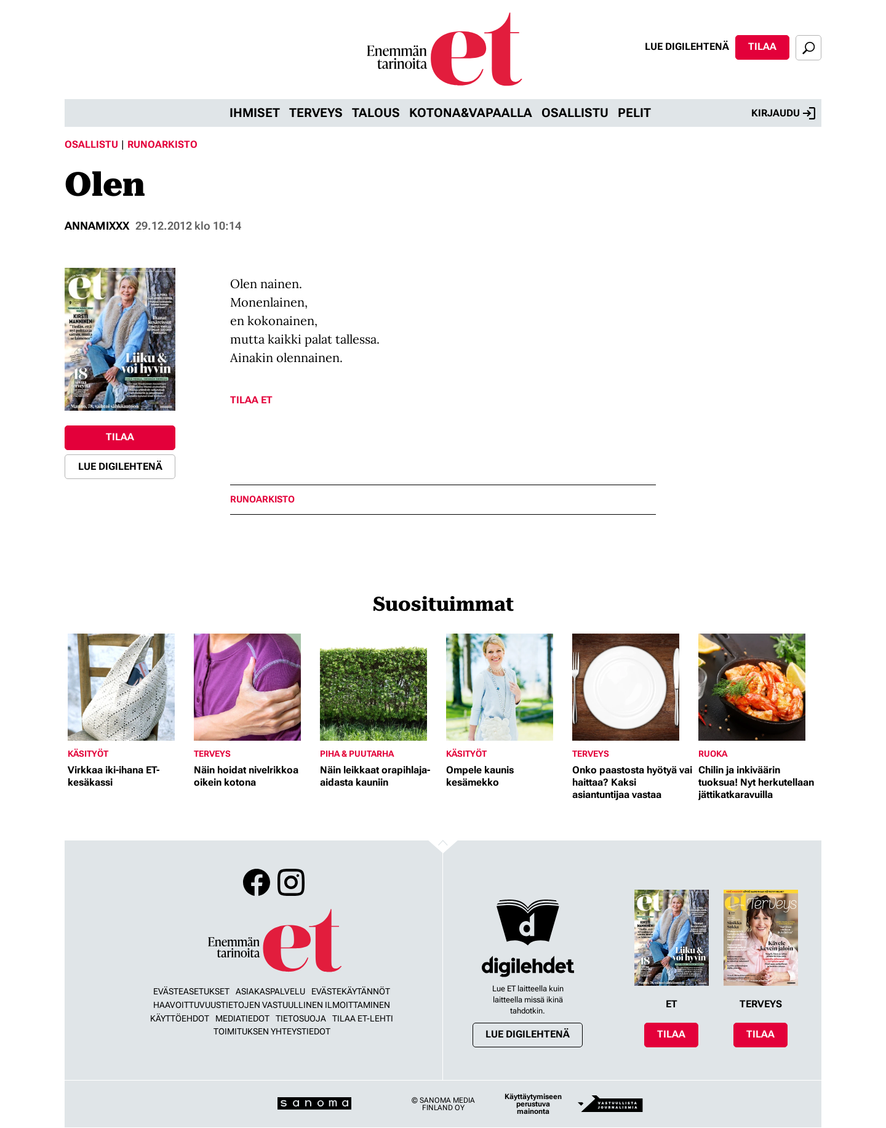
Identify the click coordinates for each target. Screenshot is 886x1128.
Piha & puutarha (357, 754)
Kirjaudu (783, 113)
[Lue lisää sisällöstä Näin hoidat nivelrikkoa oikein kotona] (254, 687)
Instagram (291, 882)
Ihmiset (254, 112)
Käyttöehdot (179, 1018)
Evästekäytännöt (350, 991)
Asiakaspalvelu (270, 991)
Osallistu (575, 112)
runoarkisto (262, 499)
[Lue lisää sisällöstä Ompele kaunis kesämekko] (506, 687)
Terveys (316, 112)
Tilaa (762, 46)
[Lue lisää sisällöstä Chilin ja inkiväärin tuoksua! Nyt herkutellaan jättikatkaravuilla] (758, 687)
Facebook (256, 882)
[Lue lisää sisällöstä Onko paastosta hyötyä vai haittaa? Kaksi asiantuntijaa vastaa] (632, 687)
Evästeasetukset (191, 991)
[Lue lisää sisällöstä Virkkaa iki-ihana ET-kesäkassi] (128, 687)
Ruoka (712, 754)
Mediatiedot (242, 1018)
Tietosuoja (301, 1018)
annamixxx (97, 225)
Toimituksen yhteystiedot (272, 1031)
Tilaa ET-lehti (362, 1018)
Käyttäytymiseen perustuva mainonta (533, 1104)
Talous (376, 112)
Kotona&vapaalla (470, 112)
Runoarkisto (162, 144)
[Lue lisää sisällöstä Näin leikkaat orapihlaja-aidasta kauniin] (380, 687)
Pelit (634, 112)
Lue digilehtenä (687, 46)
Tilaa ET (251, 400)
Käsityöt (88, 754)
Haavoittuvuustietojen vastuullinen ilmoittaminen (271, 1005)
